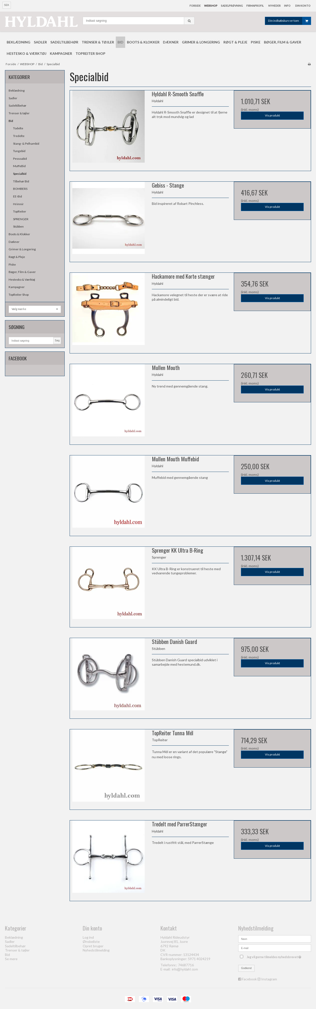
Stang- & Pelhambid (26, 143)
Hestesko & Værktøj (22, 279)
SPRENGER (20, 219)
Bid (11, 121)
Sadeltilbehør (17, 105)
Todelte (18, 128)
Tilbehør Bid (21, 181)
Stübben (18, 226)
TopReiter (19, 211)
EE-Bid (17, 196)
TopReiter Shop (19, 294)
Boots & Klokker (19, 234)
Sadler (13, 98)
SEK (6, 4)
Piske (12, 264)
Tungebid (19, 151)
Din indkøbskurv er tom (289, 21)
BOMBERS (20, 189)
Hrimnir (18, 204)
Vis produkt (272, 115)
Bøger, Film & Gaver (22, 272)
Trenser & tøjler (19, 113)
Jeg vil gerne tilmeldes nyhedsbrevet (274, 956)
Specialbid (19, 173)
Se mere (11, 959)
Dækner (14, 242)
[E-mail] (274, 947)
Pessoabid (20, 158)
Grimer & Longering (22, 249)
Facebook (249, 979)
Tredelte (18, 136)
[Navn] (274, 938)
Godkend (246, 968)
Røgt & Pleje (17, 257)
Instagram (269, 979)
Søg (57, 340)
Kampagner (17, 287)
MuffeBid (19, 166)
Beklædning (17, 90)
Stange (220, 752)
